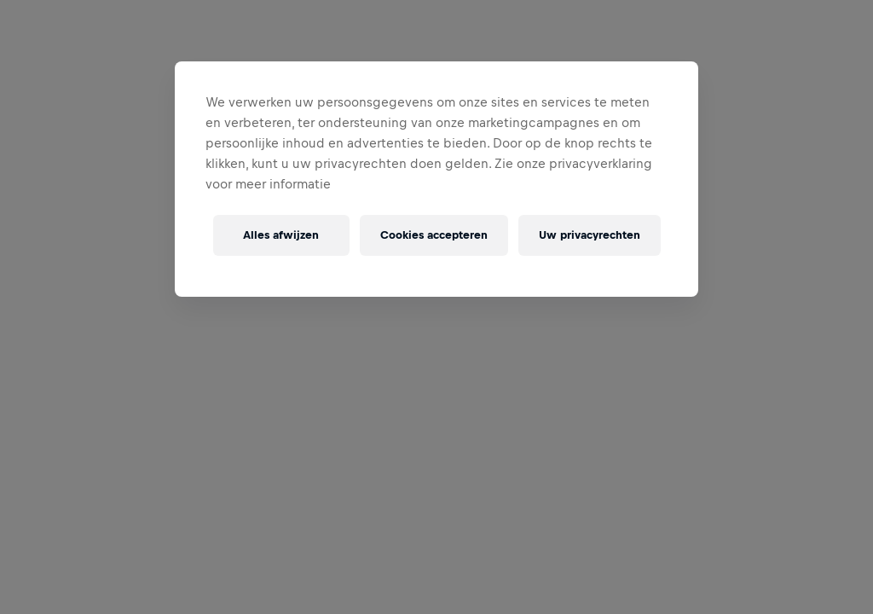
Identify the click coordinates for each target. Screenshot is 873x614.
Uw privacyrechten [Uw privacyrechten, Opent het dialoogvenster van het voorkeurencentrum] (589, 235)
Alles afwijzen (281, 235)
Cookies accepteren (434, 235)
